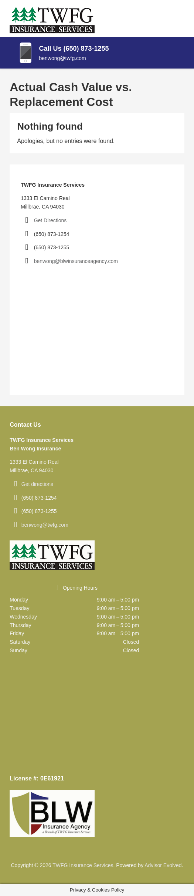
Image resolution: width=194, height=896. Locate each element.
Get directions (37, 484)
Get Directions (50, 220)
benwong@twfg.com (44, 525)
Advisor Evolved (162, 865)
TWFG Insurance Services (82, 865)
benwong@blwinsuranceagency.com (76, 261)
